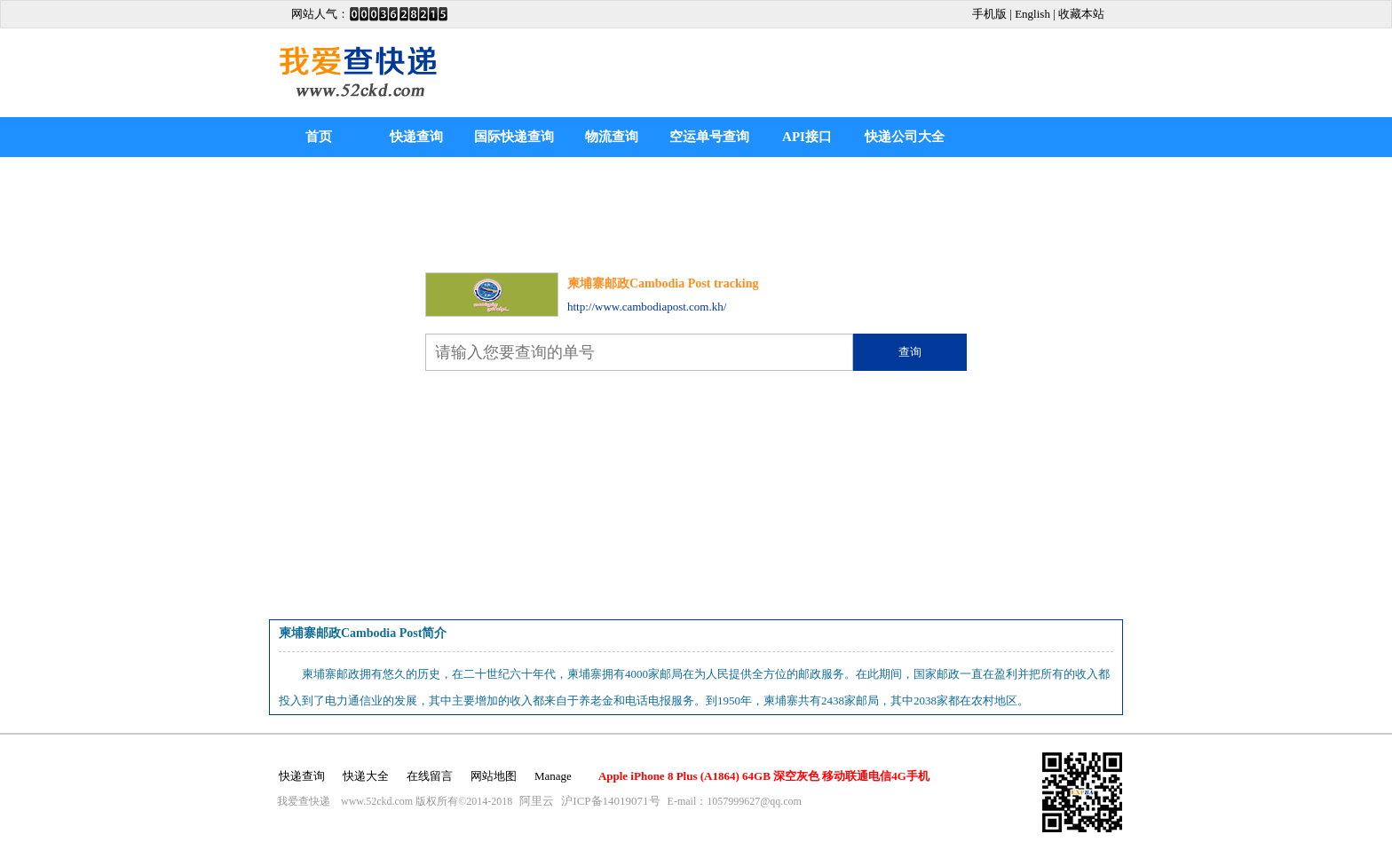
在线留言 (430, 776)
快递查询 (416, 137)
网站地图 (494, 776)
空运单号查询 (709, 137)
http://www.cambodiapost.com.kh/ (646, 306)
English (1032, 13)
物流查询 (611, 137)
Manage (553, 776)
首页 (318, 137)
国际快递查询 (514, 137)
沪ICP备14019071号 (610, 800)
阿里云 (536, 800)
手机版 (989, 13)
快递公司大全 (905, 137)
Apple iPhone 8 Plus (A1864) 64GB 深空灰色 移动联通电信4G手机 (763, 776)
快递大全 (366, 776)
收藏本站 (1081, 13)
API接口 (807, 137)
